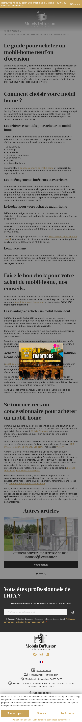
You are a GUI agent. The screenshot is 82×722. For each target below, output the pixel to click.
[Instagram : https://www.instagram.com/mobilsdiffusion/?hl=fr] (41, 654)
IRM (72, 444)
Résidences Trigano (22, 446)
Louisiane (39, 446)
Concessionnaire (40, 692)
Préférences (67, 713)
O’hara (7, 446)
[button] (37, 574)
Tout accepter (15, 713)
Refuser (41, 713)
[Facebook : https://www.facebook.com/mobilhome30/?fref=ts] (35, 654)
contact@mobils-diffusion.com (43, 675)
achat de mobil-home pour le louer (27, 483)
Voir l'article (41, 564)
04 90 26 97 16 (44, 670)
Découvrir (75, 4)
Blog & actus (11, 31)
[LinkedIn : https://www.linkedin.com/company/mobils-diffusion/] (47, 654)
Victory (60, 446)
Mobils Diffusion (39, 431)
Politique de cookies (21, 719)
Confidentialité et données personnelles (51, 719)
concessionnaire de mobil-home (36, 168)
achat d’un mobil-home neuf (29, 302)
